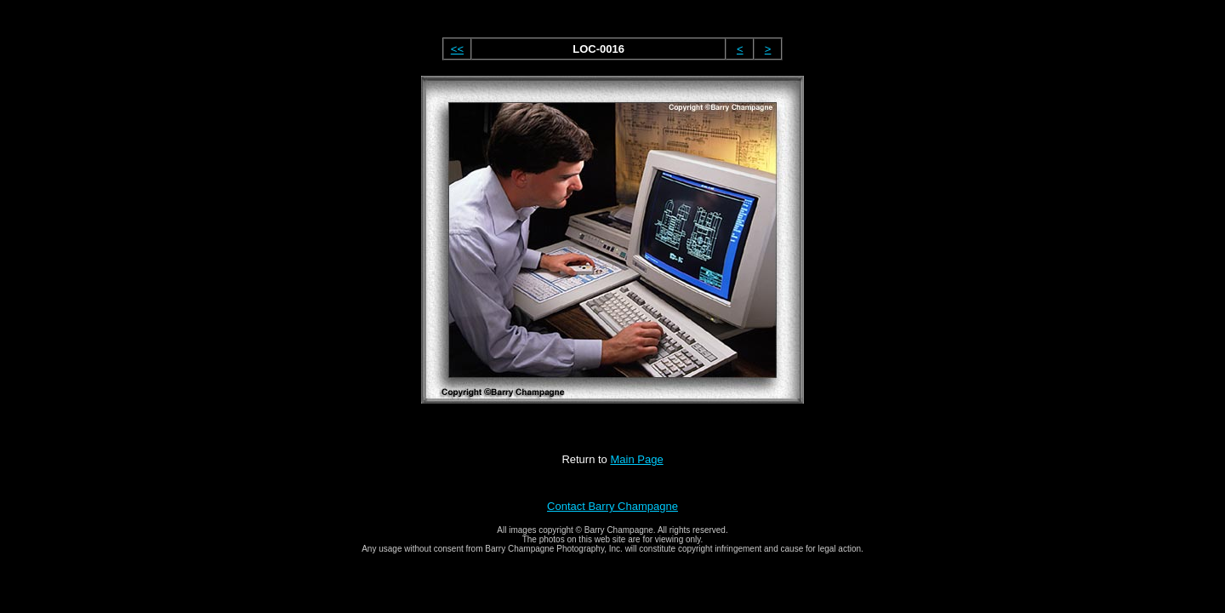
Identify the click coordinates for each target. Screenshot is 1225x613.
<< (457, 49)
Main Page (636, 459)
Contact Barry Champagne (612, 506)
